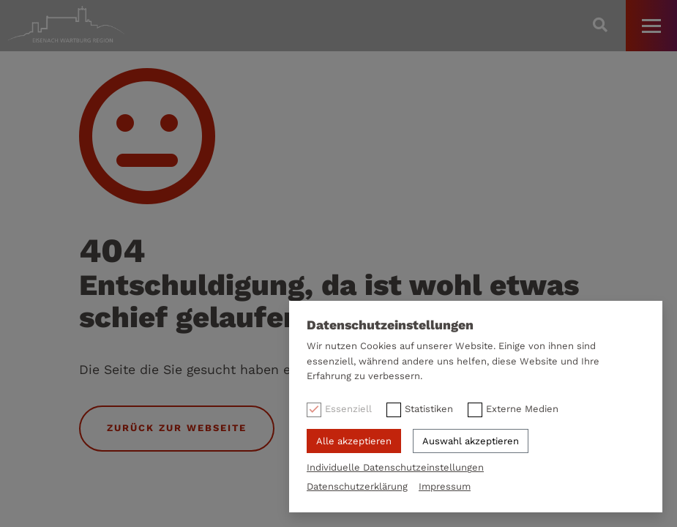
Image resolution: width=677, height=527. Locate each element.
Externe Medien (522, 408)
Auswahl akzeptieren (470, 441)
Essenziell (348, 408)
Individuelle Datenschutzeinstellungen (395, 467)
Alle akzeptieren (354, 441)
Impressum (445, 486)
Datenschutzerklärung (357, 486)
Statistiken (429, 408)
